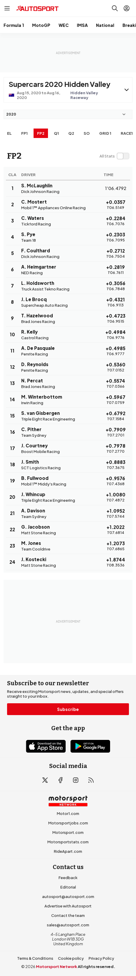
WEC (64, 25)
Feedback (68, 877)
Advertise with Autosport (68, 906)
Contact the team (68, 915)
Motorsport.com (68, 832)
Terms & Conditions (35, 958)
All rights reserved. (96, 966)
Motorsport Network (56, 966)
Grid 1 (105, 133)
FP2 (40, 133)
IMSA (82, 25)
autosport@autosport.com (68, 896)
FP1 (24, 133)
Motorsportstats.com (68, 841)
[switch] (114, 156)
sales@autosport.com (68, 925)
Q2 (71, 133)
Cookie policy (71, 958)
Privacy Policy (101, 958)
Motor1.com (68, 813)
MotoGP (41, 25)
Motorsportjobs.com (68, 823)
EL (9, 133)
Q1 (56, 133)
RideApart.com (68, 851)
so (87, 133)
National (105, 25)
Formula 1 (14, 25)
